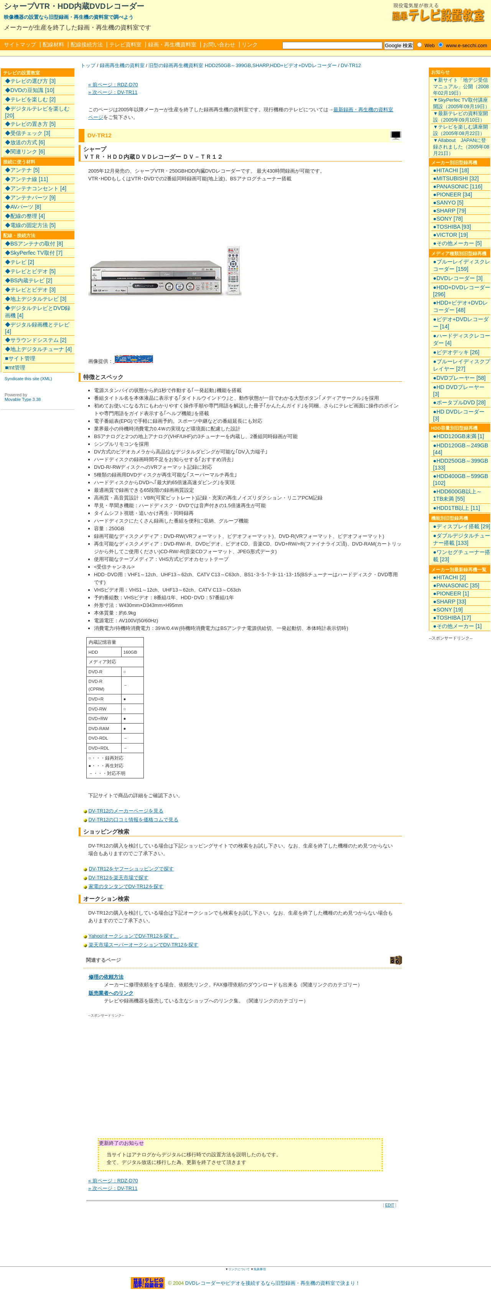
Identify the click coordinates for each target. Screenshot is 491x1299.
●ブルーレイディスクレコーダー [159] (461, 265)
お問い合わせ (219, 44)
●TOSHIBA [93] (452, 227)
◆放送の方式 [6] (25, 142)
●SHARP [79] (449, 211)
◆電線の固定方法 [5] (30, 225)
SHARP (260, 65)
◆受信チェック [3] (27, 133)
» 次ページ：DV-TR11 (112, 92)
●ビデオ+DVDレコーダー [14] (461, 323)
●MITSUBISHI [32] (456, 178)
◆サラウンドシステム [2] (35, 340)
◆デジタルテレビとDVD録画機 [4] (37, 311)
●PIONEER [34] (452, 194)
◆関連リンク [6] (25, 151)
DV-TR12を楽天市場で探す (119, 877)
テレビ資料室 (125, 44)
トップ (88, 65)
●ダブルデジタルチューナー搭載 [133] (461, 539)
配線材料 (53, 44)
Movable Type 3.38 (23, 399)
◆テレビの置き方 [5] (30, 124)
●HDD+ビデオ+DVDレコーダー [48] (460, 306)
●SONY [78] (448, 219)
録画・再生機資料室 (172, 44)
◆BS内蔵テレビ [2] (28, 280)
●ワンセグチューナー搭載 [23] (461, 555)
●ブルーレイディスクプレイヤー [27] (461, 365)
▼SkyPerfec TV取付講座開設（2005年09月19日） (461, 103)
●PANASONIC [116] (457, 186)
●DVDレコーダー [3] (458, 278)
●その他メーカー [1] (457, 626)
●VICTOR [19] (450, 235)
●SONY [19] (448, 610)
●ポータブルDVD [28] (459, 402)
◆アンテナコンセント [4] (35, 188)
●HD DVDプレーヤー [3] (458, 390)
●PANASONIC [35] (456, 585)
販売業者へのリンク (111, 993)
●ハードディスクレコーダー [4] (461, 339)
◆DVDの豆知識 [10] (29, 90)
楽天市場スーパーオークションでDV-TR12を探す (144, 945)
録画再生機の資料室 (122, 65)
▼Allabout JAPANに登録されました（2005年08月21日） (461, 146)
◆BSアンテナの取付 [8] (34, 244)
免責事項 (260, 1269)
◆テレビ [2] (19, 262)
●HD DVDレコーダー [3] (458, 415)
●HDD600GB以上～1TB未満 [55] (457, 495)
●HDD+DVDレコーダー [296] (461, 290)
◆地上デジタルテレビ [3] (35, 299)
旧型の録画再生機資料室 (175, 65)
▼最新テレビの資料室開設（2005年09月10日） (460, 116)
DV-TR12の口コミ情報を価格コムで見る (134, 820)
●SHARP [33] (449, 601)
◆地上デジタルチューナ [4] (38, 349)
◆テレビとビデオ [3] (30, 290)
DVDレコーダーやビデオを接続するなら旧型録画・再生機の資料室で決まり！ (272, 1283)
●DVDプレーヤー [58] (459, 378)
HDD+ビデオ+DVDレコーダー (303, 65)
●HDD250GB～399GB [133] (460, 464)
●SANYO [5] (448, 202)
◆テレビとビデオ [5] (30, 271)
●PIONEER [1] (451, 593)
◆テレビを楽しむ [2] (30, 99)
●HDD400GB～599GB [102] (460, 479)
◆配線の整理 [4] (25, 216)
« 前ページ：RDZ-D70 (113, 84)
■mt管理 (15, 367)
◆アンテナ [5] (22, 170)
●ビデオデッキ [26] (456, 352)
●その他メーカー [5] (457, 243)
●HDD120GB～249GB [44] (460, 448)
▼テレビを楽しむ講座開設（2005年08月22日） (460, 130)
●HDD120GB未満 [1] (458, 436)
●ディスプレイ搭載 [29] (461, 526)
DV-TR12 (351, 65)
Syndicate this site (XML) (28, 378)
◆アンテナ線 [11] (26, 179)
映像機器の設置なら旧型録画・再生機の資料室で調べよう (68, 17)
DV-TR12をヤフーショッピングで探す (131, 869)
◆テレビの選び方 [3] (30, 81)
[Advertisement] (153, 1080)
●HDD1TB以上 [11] (456, 508)
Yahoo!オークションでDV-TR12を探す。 (134, 936)
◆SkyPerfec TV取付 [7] (34, 253)
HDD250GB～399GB (228, 65)
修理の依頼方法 (106, 977)
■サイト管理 (20, 358)
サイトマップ (20, 44)
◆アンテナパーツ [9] (30, 198)
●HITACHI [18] (451, 170)
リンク (250, 44)
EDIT (389, 1205)
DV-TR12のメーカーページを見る (126, 811)
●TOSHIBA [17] (452, 618)
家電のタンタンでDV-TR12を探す (126, 886)
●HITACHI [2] (449, 577)
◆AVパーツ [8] (23, 207)
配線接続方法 (87, 44)
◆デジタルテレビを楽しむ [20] (37, 112)
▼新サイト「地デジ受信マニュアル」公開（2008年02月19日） (461, 86)
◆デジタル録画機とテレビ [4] (37, 328)
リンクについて (239, 1269)
